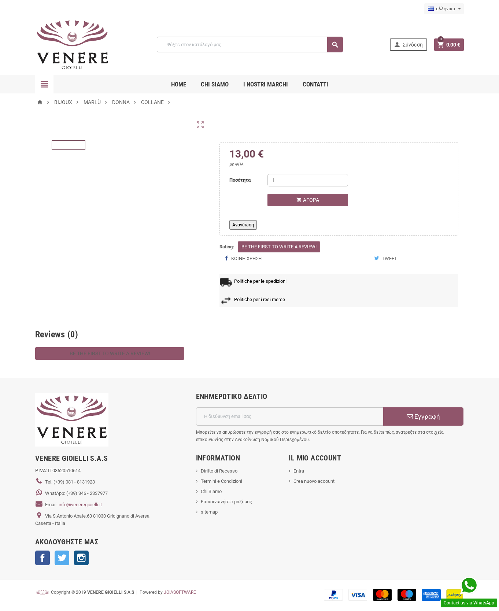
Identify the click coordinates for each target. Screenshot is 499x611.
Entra (298, 471)
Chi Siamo (211, 491)
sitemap (209, 512)
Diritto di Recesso (219, 471)
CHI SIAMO (215, 84)
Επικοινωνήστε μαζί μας (226, 501)
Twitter (62, 558)
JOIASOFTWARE (180, 592)
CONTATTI (315, 84)
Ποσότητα (240, 180)
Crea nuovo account (313, 481)
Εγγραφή (423, 416)
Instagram (81, 558)
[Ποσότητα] (307, 180)
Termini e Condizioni (221, 481)
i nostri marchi (265, 84)
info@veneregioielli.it (80, 504)
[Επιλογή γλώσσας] (444, 8)
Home (178, 84)
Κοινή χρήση (243, 258)
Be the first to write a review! (279, 246)
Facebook (42, 558)
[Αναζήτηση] (250, 44)
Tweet (385, 258)
